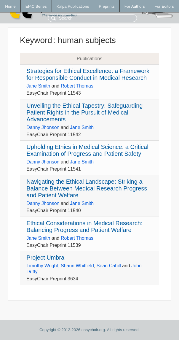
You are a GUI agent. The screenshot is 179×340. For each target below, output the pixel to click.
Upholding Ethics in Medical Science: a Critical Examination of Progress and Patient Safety (87, 150)
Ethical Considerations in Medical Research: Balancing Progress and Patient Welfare (84, 226)
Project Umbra (45, 257)
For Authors (134, 6)
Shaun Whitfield (77, 265)
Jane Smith (38, 85)
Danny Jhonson (42, 127)
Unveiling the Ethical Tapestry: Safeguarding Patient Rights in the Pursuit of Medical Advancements (84, 112)
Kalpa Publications (73, 6)
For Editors (164, 6)
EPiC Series (36, 6)
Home (10, 6)
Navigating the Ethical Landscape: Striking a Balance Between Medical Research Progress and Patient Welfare (86, 188)
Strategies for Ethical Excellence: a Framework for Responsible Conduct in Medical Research (87, 74)
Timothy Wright (42, 265)
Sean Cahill (109, 265)
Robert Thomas (77, 85)
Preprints (106, 6)
